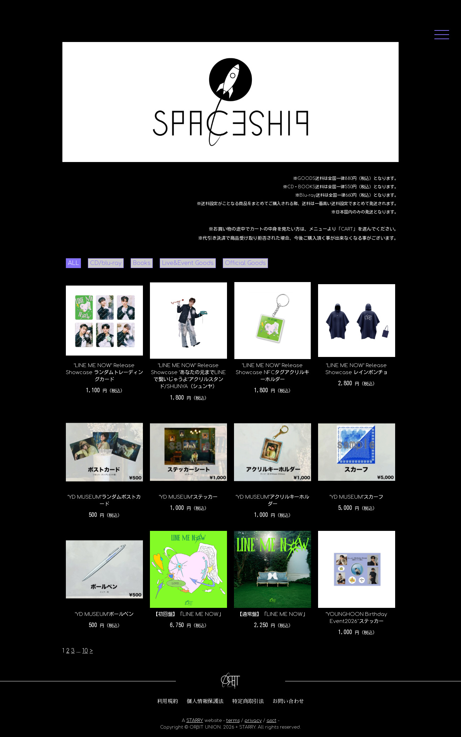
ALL (73, 263)
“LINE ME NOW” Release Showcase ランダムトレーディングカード (104, 372)
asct (271, 720)
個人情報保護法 (205, 701)
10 (85, 651)
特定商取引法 (248, 701)
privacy (253, 720)
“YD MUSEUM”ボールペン (104, 614)
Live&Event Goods (188, 263)
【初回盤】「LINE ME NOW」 (188, 614)
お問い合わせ (288, 701)
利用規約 (167, 701)
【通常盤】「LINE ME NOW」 (272, 614)
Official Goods (245, 263)
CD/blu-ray (106, 263)
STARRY (194, 720)
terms (233, 720)
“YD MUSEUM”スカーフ (356, 497)
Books (142, 263)
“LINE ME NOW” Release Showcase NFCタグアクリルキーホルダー (272, 372)
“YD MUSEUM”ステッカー (188, 497)
